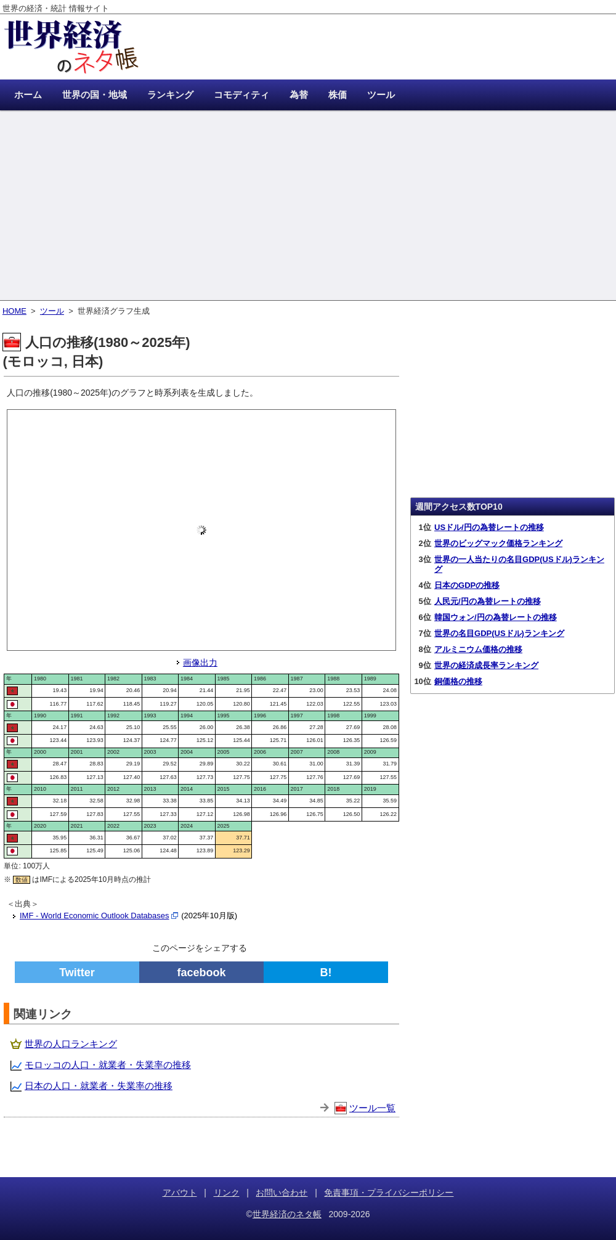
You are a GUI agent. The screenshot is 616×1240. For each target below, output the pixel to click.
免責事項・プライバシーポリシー (388, 1192)
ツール (52, 311)
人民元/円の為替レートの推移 (487, 601)
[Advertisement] (308, 206)
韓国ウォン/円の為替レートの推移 (495, 617)
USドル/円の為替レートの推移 (489, 527)
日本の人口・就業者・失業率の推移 (98, 1085)
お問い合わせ (281, 1192)
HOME (14, 311)
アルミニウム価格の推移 (478, 649)
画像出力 (200, 662)
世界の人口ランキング (71, 1043)
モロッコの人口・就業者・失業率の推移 (108, 1064)
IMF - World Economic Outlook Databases (94, 915)
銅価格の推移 (458, 681)
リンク (227, 1192)
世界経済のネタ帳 (287, 1214)
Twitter (77, 972)
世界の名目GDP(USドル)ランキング (499, 633)
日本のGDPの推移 (467, 585)
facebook (201, 972)
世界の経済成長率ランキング (486, 665)
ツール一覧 (372, 1108)
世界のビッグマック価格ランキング (498, 543)
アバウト (180, 1192)
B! (326, 972)
